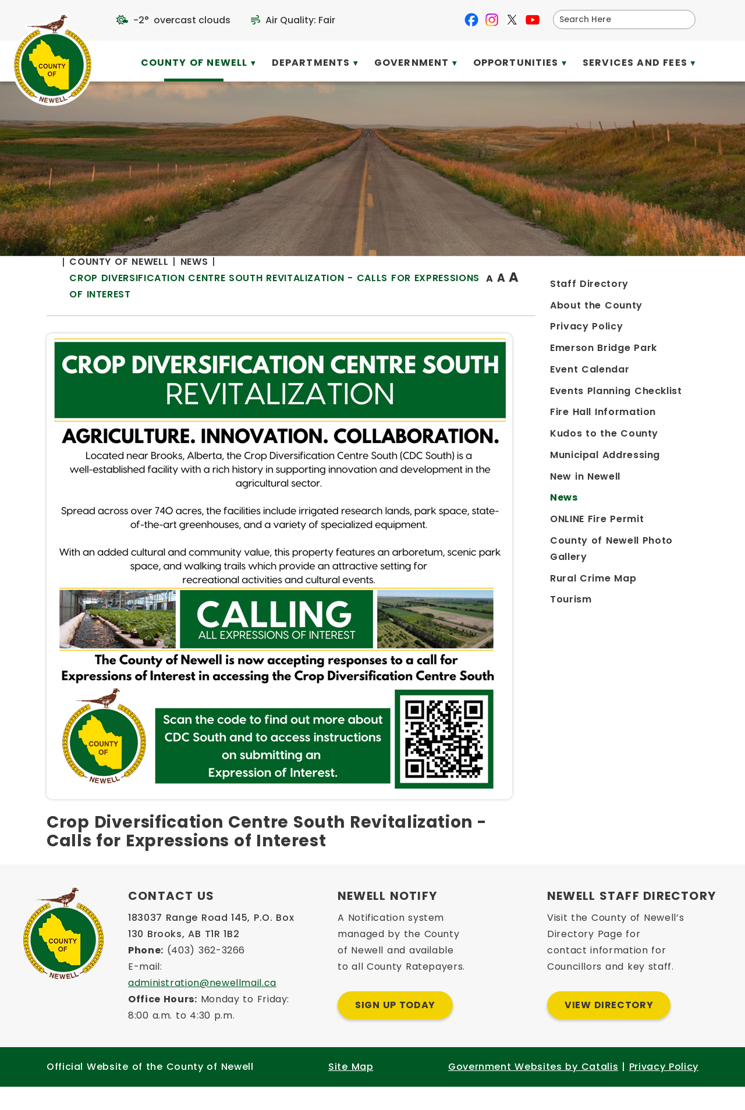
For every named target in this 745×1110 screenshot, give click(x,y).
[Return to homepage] (244, 301)
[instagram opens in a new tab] (492, 20)
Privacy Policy (663, 1090)
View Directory (609, 1028)
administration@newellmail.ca (202, 1006)
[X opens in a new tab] (512, 20)
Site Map (350, 1090)
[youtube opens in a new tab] (533, 20)
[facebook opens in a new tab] (471, 20)
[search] (617, 19)
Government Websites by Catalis (533, 1090)
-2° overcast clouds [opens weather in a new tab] (181, 20)
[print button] (670, 300)
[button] (682, 19)
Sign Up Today (395, 1028)
